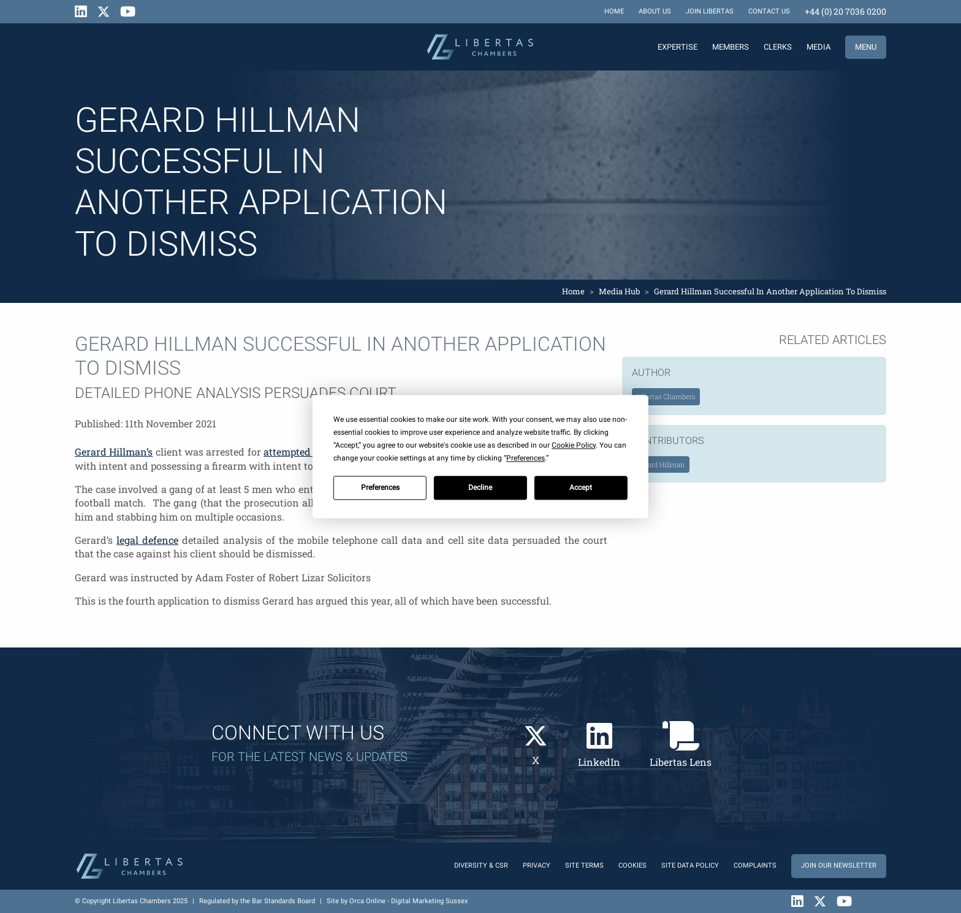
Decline (480, 487)
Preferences (380, 487)
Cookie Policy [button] (574, 445)
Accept (580, 487)
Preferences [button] (525, 458)
